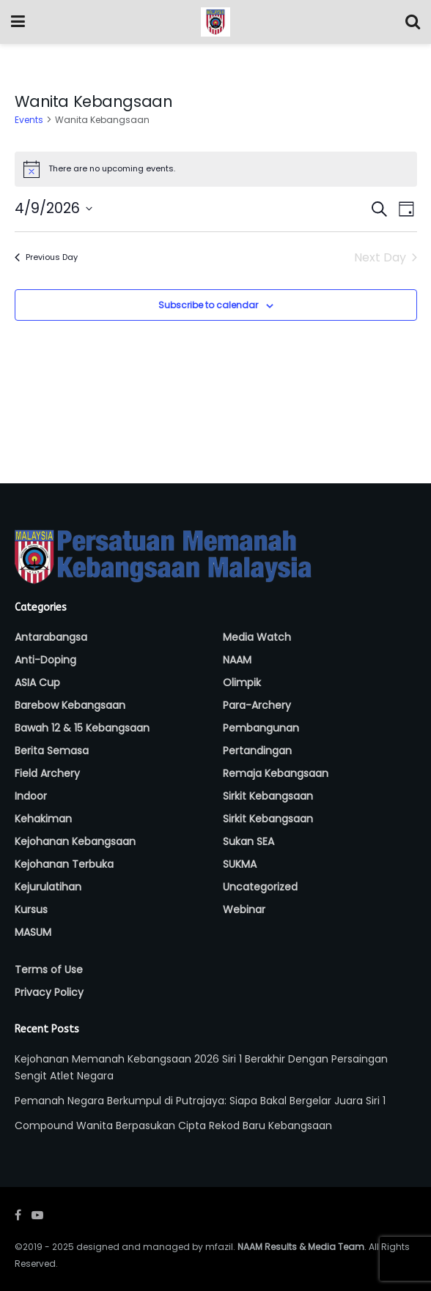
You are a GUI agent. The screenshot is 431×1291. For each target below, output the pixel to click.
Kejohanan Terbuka (64, 864)
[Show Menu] (18, 22)
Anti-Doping (45, 659)
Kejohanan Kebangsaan (75, 841)
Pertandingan (257, 750)
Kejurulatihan (48, 886)
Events (29, 120)
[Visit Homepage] (215, 22)
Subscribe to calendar (208, 305)
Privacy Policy (49, 992)
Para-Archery (257, 705)
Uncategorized (260, 886)
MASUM (33, 932)
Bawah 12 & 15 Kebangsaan (82, 728)
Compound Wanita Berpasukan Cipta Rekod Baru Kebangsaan (173, 1125)
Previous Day (46, 257)
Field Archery (47, 773)
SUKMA (240, 864)
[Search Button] (412, 22)
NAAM (237, 659)
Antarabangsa (51, 637)
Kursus (31, 909)
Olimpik (242, 682)
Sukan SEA (248, 841)
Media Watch (257, 637)
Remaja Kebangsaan (275, 773)
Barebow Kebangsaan (70, 705)
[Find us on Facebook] (18, 1215)
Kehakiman (43, 818)
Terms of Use (49, 969)
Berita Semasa (52, 750)
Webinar (244, 909)
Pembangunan (261, 728)
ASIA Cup (37, 682)
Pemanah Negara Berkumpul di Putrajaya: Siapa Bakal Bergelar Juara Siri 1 (200, 1100)
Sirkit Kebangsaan (268, 796)
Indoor (31, 796)
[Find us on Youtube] (37, 1215)
